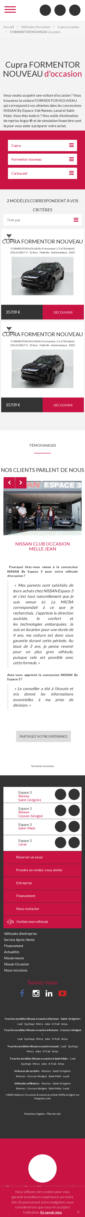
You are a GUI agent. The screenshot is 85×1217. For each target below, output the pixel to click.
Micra (39, 1024)
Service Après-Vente (19, 940)
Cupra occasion (68, 27)
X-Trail (56, 1024)
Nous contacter (23, 909)
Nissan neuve (14, 958)
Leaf (20, 1024)
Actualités (11, 952)
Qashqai (29, 1024)
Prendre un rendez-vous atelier (35, 870)
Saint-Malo (55, 1076)
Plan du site (54, 1113)
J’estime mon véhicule (27, 922)
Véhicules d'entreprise (20, 933)
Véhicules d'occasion (35, 27)
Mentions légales (34, 1113)
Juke (47, 1024)
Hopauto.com (42, 1098)
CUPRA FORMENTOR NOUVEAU (42, 241)
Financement (21, 896)
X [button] (78, 1212)
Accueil (8, 27)
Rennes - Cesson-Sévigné (31, 1076)
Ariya (64, 1024)
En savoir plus (51, 1212)
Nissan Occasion (16, 964)
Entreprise (19, 883)
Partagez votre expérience (43, 736)
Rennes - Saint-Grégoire (56, 1071)
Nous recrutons (15, 970)
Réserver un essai (25, 857)
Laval (66, 1076)
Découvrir (63, 312)
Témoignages (42, 445)
